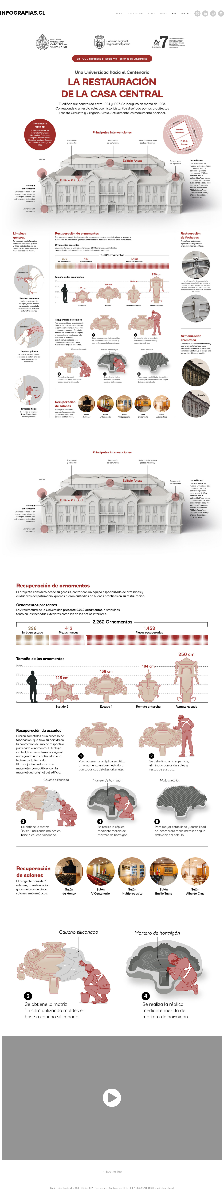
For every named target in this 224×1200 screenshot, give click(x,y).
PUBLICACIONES (136, 13)
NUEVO (119, 13)
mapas (163, 13)
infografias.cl (22, 13)
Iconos (152, 13)
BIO (174, 13)
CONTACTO (186, 13)
